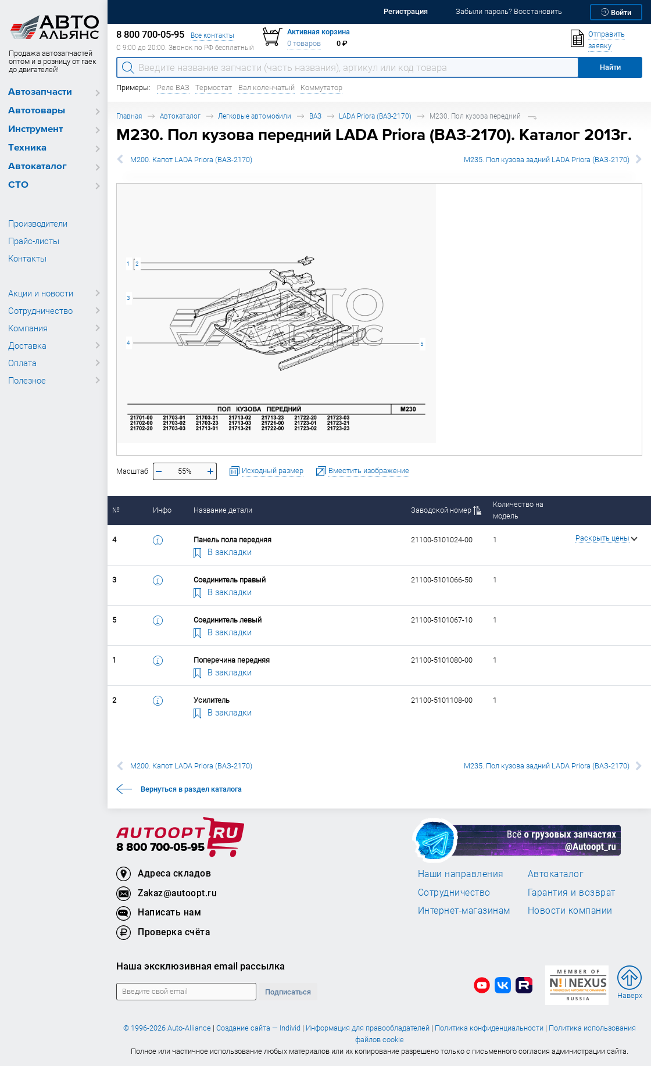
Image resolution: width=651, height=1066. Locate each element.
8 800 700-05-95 (160, 847)
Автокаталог (37, 166)
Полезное (27, 380)
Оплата (22, 363)
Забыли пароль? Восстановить (509, 11)
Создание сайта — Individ (258, 1028)
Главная (129, 116)
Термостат (213, 87)
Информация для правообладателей (368, 1028)
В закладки (223, 551)
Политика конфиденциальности (489, 1028)
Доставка (27, 345)
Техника (27, 148)
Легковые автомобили (254, 116)
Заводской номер (446, 510)
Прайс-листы (33, 240)
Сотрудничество (40, 310)
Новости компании (570, 910)
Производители (37, 223)
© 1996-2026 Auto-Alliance (167, 1028)
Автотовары (36, 111)
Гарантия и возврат (572, 892)
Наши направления (461, 873)
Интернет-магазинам (464, 910)
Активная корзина (318, 32)
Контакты (27, 258)
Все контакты (212, 35)
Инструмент (35, 129)
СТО (18, 185)
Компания (28, 328)
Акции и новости (40, 293)
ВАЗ (315, 116)
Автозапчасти (40, 92)
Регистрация (406, 11)
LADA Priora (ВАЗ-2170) (375, 116)
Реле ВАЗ (173, 87)
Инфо (162, 510)
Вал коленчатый (266, 87)
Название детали (223, 510)
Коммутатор (321, 87)
